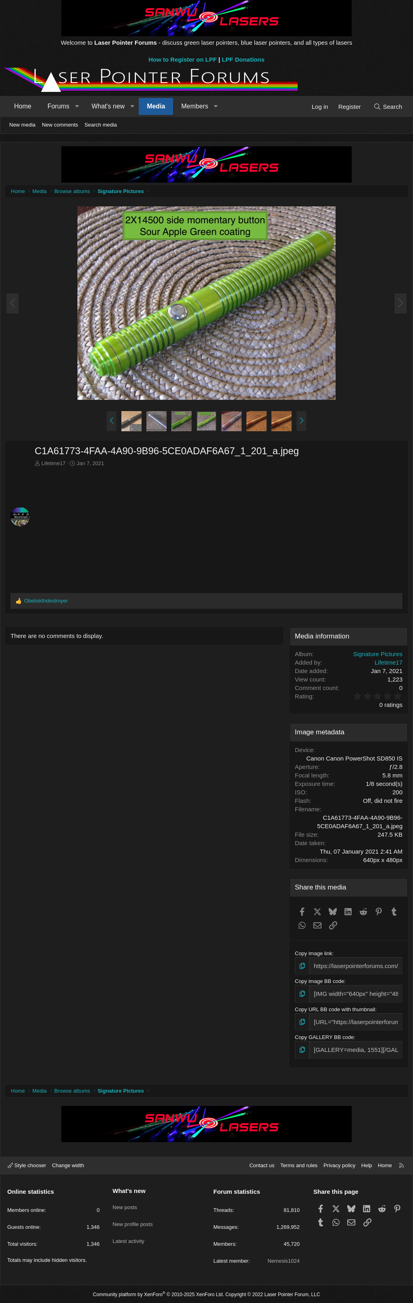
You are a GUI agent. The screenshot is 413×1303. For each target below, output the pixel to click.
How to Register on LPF (182, 59)
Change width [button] (68, 1165)
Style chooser (27, 1165)
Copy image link (313, 955)
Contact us (261, 1165)
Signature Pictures (375, 656)
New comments (60, 125)
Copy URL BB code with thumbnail (334, 1009)
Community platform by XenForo (158, 1293)
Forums (58, 106)
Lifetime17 (56, 465)
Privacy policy (339, 1165)
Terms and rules (298, 1165)
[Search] (388, 106)
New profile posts (133, 1218)
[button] (76, 106)
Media (156, 106)
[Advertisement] (218, 529)
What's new (108, 106)
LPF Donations (243, 59)
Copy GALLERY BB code (323, 1036)
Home (22, 106)
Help (366, 1165)
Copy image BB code (318, 982)
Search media (101, 125)
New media (22, 125)
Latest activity (128, 1233)
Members (194, 106)
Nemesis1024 (284, 1260)
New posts (125, 1203)
